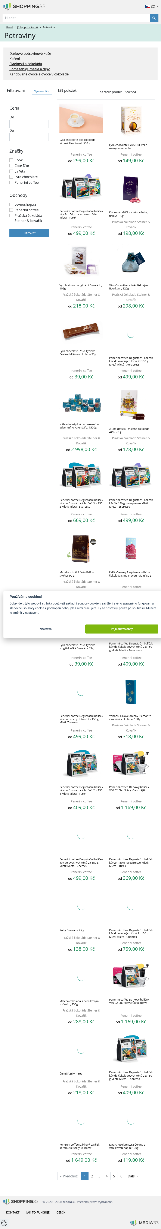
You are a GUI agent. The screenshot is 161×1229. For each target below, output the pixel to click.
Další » (133, 1176)
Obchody (18, 195)
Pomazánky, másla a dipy (29, 69)
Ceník (60, 1212)
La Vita (20, 171)
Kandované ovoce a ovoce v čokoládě (39, 74)
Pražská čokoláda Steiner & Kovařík (28, 218)
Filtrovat (29, 233)
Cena (14, 108)
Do (11, 130)
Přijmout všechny (122, 629)
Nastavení (46, 629)
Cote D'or (22, 165)
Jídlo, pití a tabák (27, 27)
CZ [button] (150, 6)
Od (11, 117)
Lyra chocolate (26, 176)
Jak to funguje (38, 1212)
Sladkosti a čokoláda (25, 63)
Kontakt (12, 1212)
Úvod (9, 27)
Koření (14, 58)
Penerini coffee (27, 182)
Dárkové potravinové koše (30, 53)
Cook (19, 160)
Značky (16, 151)
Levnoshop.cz (25, 204)
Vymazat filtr (42, 91)
